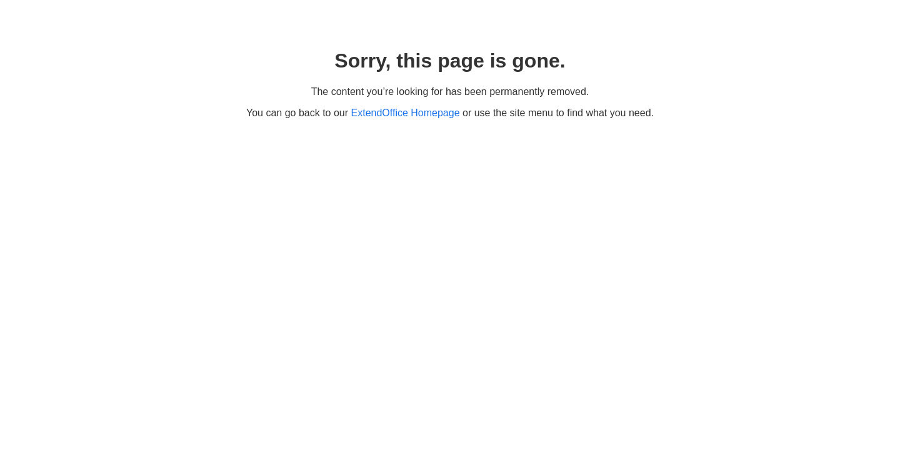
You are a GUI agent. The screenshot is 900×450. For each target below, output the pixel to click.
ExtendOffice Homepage (405, 113)
